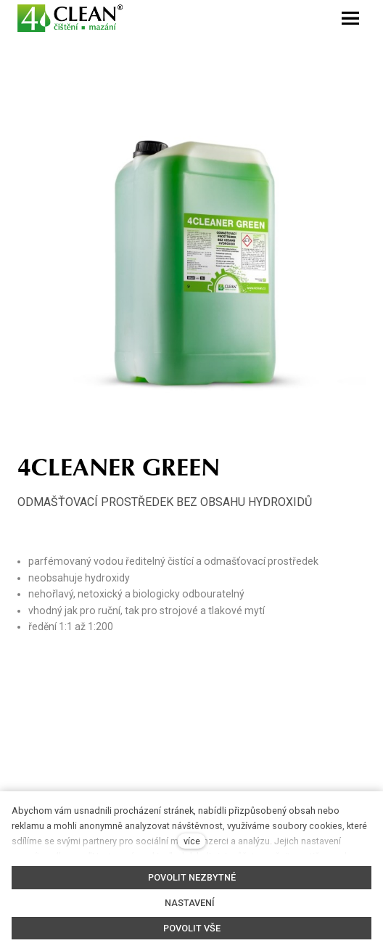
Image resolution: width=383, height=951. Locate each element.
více (192, 841)
